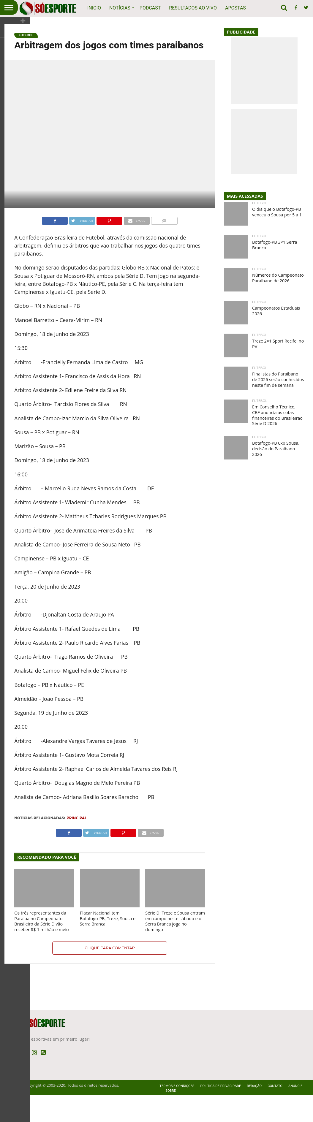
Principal (77, 844)
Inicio (94, 8)
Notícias (119, 8)
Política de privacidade (220, 1113)
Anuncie (295, 1113)
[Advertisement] (156, 32)
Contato (275, 1113)
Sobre (170, 1117)
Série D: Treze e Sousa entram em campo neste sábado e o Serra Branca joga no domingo (175, 948)
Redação (254, 1113)
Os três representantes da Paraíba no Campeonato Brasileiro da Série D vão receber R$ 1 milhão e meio (41, 948)
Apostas (235, 8)
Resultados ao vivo (193, 8)
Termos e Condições (176, 1113)
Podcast (150, 8)
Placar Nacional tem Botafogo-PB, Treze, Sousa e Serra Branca (107, 945)
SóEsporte (13, 1112)
